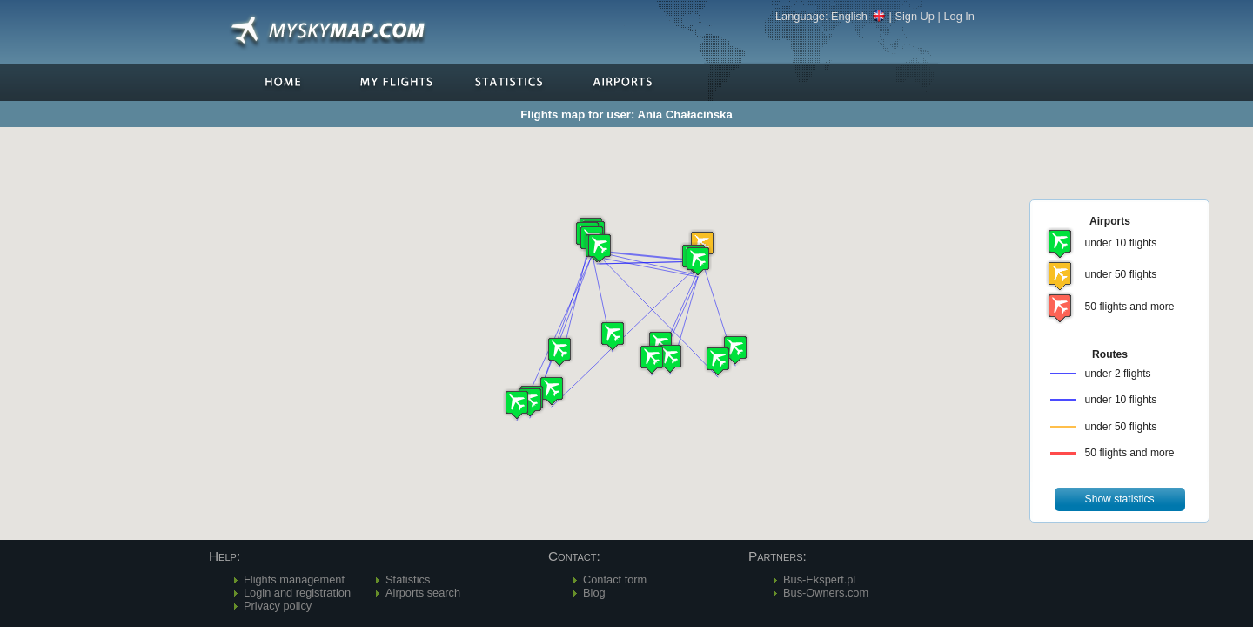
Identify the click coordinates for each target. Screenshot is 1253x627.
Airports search (422, 592)
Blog (594, 592)
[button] (698, 261)
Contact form (615, 579)
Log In (959, 16)
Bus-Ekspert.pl (819, 579)
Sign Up (915, 16)
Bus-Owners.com (825, 592)
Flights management (294, 579)
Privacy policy (278, 605)
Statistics (407, 579)
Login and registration (297, 592)
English (858, 16)
